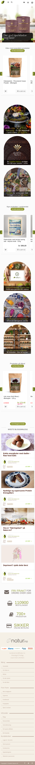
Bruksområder (6, 721)
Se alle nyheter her (17, 209)
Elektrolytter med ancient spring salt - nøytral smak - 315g (14, 240)
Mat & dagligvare (7, 691)
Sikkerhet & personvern (8, 756)
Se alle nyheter (6, 678)
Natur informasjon (13, 461)
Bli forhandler (6, 733)
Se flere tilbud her (17, 366)
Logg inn (28, 3)
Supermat (5, 695)
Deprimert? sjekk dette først (15, 565)
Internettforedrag (7, 725)
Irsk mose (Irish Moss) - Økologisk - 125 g (12, 397)
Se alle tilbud (6, 682)
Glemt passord (6, 744)
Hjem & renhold (7, 707)
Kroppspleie (6, 703)
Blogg (4, 717)
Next (32, 39)
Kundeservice (6, 748)
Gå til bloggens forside (17, 424)
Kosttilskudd (6, 699)
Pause (32, 7)
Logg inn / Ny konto (7, 740)
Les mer (27, 466)
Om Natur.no (6, 670)
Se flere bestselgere (17, 50)
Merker (4, 674)
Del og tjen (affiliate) (8, 729)
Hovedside (5, 666)
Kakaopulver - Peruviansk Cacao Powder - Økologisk (15, 82)
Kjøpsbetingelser (7, 752)
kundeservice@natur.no (17, 653)
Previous (3, 39)
